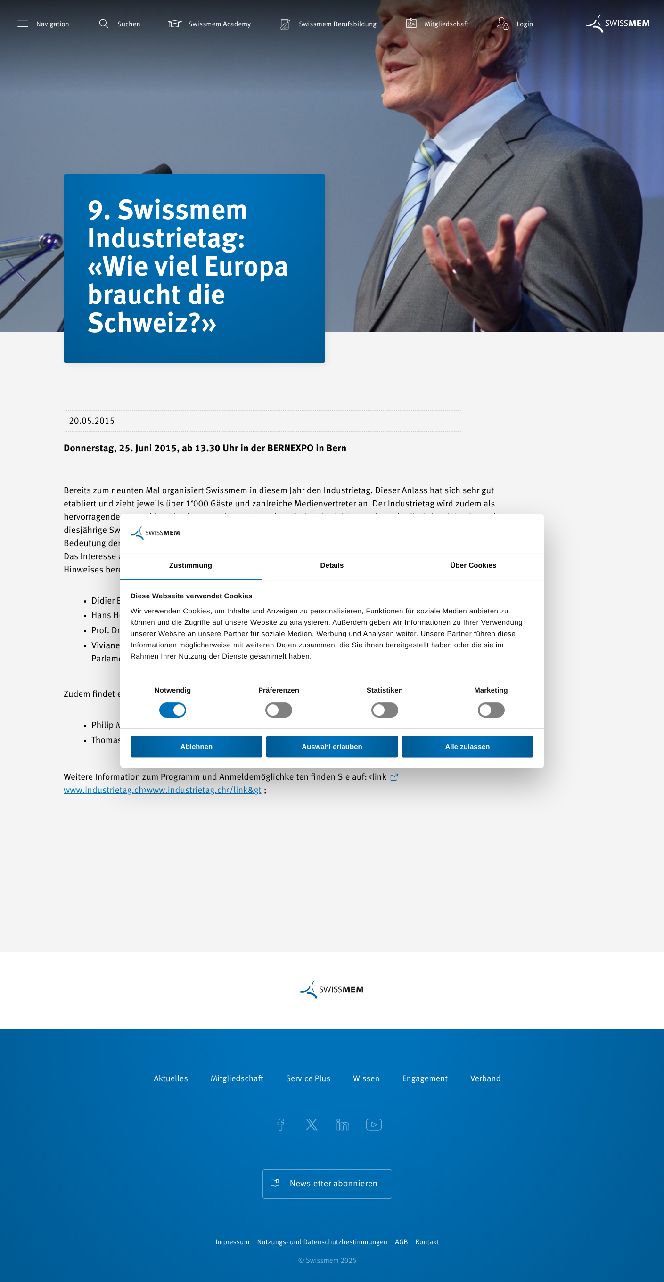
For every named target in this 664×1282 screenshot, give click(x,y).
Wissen (366, 1079)
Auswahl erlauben (332, 747)
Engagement (425, 1079)
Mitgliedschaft (435, 24)
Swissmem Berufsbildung (327, 24)
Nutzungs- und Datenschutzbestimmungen (322, 1242)
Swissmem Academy (208, 24)
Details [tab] (332, 566)
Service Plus (308, 1079)
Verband (485, 1079)
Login (513, 24)
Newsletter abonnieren (333, 1184)
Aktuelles (171, 1079)
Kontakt (427, 1242)
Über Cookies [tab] (474, 566)
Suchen (117, 24)
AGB (401, 1242)
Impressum (232, 1242)
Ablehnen (196, 747)
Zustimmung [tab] (190, 566)
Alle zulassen (467, 747)
